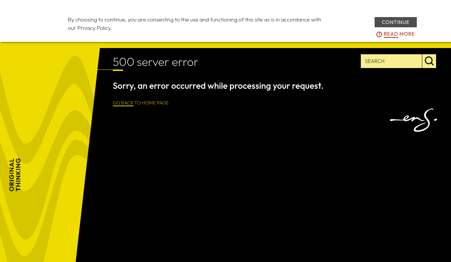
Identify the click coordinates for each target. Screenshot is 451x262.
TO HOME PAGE (141, 103)
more (399, 34)
